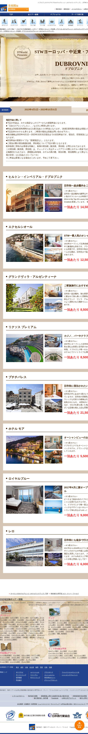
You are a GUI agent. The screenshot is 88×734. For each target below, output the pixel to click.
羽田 (41, 667)
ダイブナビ (19, 672)
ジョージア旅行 (22, 633)
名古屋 (31, 667)
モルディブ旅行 (53, 651)
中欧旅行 (25, 637)
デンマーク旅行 (9, 628)
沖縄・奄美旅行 (62, 633)
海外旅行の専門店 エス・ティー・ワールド (65, 593)
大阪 (26, 667)
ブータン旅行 (76, 627)
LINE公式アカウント (69, 698)
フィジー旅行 (72, 651)
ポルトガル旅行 (31, 620)
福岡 (36, 667)
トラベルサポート (18, 696)
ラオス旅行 (60, 625)
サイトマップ (55, 704)
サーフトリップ (21, 675)
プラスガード (48, 672)
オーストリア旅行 (23, 624)
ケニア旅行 (35, 657)
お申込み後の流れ (66, 704)
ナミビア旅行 (4, 662)
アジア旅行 (52, 633)
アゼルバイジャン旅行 (35, 633)
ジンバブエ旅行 (15, 662)
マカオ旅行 (83, 629)
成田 (21, 667)
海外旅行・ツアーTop (7, 29)
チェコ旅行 (12, 624)
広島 (45, 667)
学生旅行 (19, 680)
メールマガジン (77, 9)
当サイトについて (79, 704)
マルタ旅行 (20, 620)
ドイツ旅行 (12, 620)
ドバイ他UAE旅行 (6, 655)
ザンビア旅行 (25, 662)
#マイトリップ (35, 677)
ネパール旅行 (66, 627)
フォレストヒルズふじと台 (70, 672)
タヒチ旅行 (63, 651)
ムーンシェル (34, 672)
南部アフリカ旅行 (18, 660)
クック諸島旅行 (82, 657)
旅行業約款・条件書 (41, 698)
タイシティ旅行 (53, 620)
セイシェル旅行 (53, 657)
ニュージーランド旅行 (55, 655)
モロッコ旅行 (25, 655)
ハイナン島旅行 (73, 629)
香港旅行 (68, 625)
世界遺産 (19, 677)
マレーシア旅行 (76, 620)
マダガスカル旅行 (6, 660)
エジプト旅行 (35, 655)
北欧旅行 (7, 637)
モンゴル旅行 (59, 631)
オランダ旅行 (24, 626)
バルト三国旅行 (16, 637)
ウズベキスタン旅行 (17, 635)
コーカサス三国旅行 (10, 639)
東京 (17, 667)
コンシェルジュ (49, 675)
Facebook (54, 698)
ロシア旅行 (12, 633)
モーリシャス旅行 (80, 655)
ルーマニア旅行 (35, 631)
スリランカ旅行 (56, 627)
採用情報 (34, 704)
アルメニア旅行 (5, 635)
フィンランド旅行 (8, 622)
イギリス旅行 (34, 617)
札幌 (50, 667)
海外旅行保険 (32, 696)
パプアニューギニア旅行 (68, 657)
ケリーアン (34, 675)
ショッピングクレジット (70, 675)
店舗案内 (27, 704)
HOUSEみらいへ (49, 677)
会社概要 (20, 704)
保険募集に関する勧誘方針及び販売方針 (55, 696)
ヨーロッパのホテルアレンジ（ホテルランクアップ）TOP (29, 593)
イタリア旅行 (14, 617)
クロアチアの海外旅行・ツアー (26, 29)
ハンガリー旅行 (35, 624)
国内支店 (67, 9)
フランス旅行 (4, 617)
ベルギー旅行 (34, 626)
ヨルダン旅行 (15, 657)
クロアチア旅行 (13, 626)
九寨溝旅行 (63, 629)
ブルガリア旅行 (24, 631)
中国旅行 (55, 629)
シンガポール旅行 (78, 625)
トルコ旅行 (16, 655)
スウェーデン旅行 (21, 622)
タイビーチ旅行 (65, 620)
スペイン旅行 (24, 617)
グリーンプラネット (50, 680)
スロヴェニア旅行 (34, 628)
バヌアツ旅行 (68, 655)
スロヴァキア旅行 (21, 628)
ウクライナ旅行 (31, 635)
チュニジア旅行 (5, 657)
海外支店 (59, 9)
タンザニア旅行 (31, 660)
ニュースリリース (44, 704)
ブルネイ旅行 (69, 631)
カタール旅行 (25, 657)
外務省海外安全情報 (80, 696)
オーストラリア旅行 (70, 653)
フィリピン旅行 (62, 622)
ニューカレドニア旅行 (55, 653)
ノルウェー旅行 (33, 622)
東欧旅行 (32, 637)
